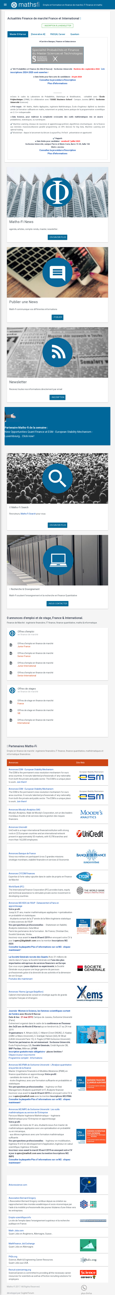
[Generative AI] (40, 34)
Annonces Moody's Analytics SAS (26, 798)
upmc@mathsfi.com (31, 1087)
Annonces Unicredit (20, 815)
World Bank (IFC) (18, 874)
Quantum (76, 34)
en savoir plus (57, 234)
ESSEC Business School (66, 99)
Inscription (57, 390)
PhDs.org (15, 1250)
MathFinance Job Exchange (24, 1237)
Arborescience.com (20, 1179)
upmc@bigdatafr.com (32, 928)
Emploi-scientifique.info (22, 1211)
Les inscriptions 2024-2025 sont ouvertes (33, 72)
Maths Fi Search (30, 505)
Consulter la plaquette (22, 934)
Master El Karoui (20, 34)
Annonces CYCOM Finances (24, 861)
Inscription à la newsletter (57, 26)
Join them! (36, 771)
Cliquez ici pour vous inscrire (24, 1045)
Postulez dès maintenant (23, 966)
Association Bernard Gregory (24, 1192)
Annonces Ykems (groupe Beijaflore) (28, 979)
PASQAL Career (59, 34)
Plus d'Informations (57, 83)
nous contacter (57, 592)
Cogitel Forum (29, 1287)
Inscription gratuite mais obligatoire (29, 1042)
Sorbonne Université (21, 102)
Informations (38, 1049)
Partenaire (13, 420)
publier (57, 312)
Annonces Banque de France (24, 841)
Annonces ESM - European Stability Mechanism (33, 758)
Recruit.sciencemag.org (22, 1264)
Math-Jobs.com (18, 1224)
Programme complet (21, 1049)
